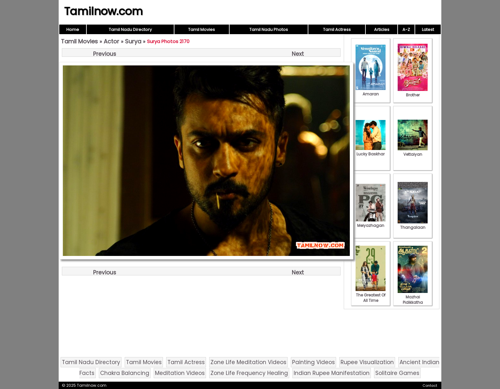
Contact (430, 385)
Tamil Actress (337, 29)
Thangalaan (413, 224)
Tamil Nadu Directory (130, 29)
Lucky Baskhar (371, 151)
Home (72, 29)
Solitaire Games (397, 373)
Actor (111, 41)
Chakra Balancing (124, 373)
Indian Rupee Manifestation (332, 373)
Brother (413, 92)
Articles (381, 29)
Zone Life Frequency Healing (249, 373)
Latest (428, 29)
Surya (133, 41)
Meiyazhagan (371, 222)
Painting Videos (313, 362)
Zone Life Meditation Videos (248, 362)
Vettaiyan (413, 151)
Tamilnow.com (103, 11)
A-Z (406, 29)
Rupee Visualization (367, 362)
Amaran (371, 91)
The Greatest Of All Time (371, 295)
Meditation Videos (180, 373)
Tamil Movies (201, 29)
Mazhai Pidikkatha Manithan (413, 299)
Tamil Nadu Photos (268, 29)
